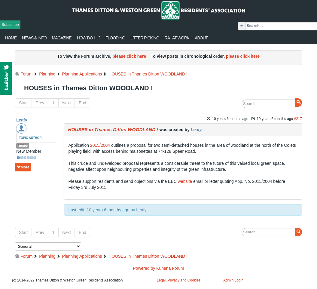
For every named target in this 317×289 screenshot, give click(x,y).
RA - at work (177, 37)
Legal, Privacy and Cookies (178, 280)
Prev (40, 102)
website (185, 181)
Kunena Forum (170, 268)
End (82, 102)
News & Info (34, 37)
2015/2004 (100, 145)
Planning (47, 74)
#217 (298, 119)
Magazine (62, 37)
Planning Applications (82, 74)
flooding (115, 37)
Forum (26, 74)
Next (66, 102)
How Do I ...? (88, 37)
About (201, 37)
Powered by (144, 268)
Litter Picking (144, 37)
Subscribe (10, 24)
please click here (129, 56)
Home (11, 37)
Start (23, 102)
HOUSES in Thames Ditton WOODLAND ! (147, 74)
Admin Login (233, 280)
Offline (22, 146)
